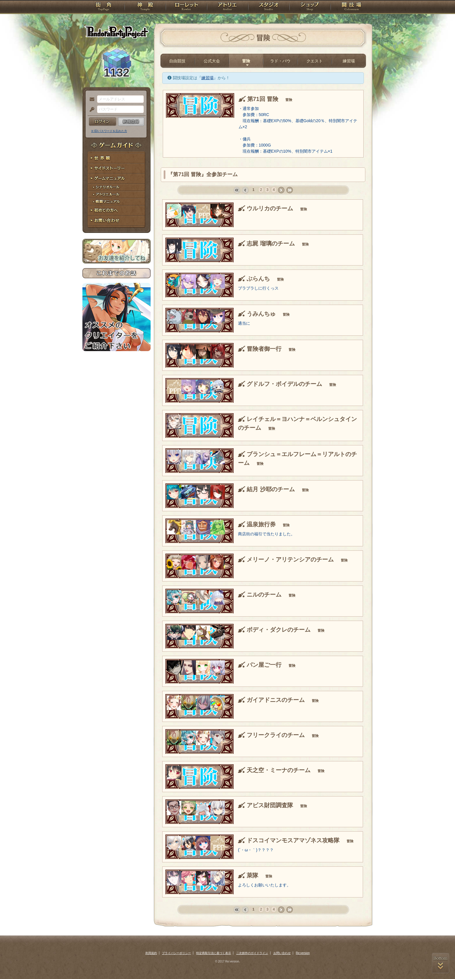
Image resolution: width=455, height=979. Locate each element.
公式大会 (212, 61)
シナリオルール (116, 187)
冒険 (246, 61)
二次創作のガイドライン (252, 953)
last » (289, 190)
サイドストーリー (116, 168)
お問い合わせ (116, 221)
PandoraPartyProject (116, 32)
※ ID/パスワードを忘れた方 (109, 131)
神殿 (145, 7)
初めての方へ (116, 210)
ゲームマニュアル (116, 179)
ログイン (102, 121)
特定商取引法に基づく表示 (213, 953)
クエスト (314, 61)
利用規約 (151, 953)
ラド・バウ (280, 61)
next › (281, 190)
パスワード (90, 109)
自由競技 (177, 61)
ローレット (186, 7)
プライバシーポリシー (176, 953)
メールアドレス (90, 99)
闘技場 (352, 7)
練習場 (349, 61)
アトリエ (227, 7)
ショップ (310, 7)
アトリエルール (116, 194)
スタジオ (268, 7)
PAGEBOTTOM (440, 963)
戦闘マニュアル (116, 201)
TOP (103, 7)
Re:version (303, 953)
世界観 (116, 158)
